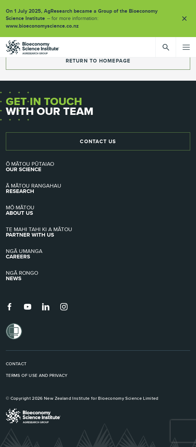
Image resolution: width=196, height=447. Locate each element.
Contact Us (98, 141)
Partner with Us (98, 232)
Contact (16, 364)
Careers (98, 254)
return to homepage (98, 60)
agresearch (32, 47)
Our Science (98, 166)
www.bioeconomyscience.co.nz (45, 25)
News (98, 275)
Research (98, 188)
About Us (98, 210)
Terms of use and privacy (37, 375)
